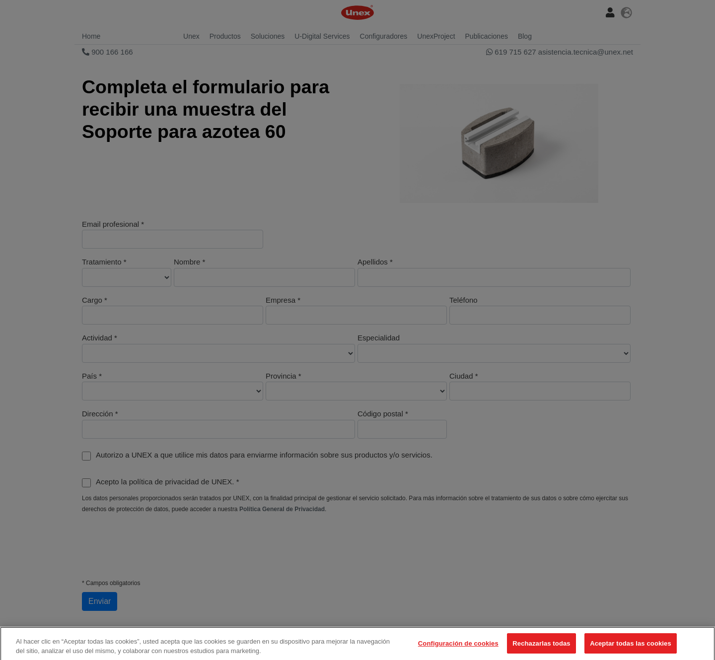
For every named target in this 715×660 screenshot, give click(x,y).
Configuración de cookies (458, 646)
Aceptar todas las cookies (630, 646)
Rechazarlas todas (541, 646)
